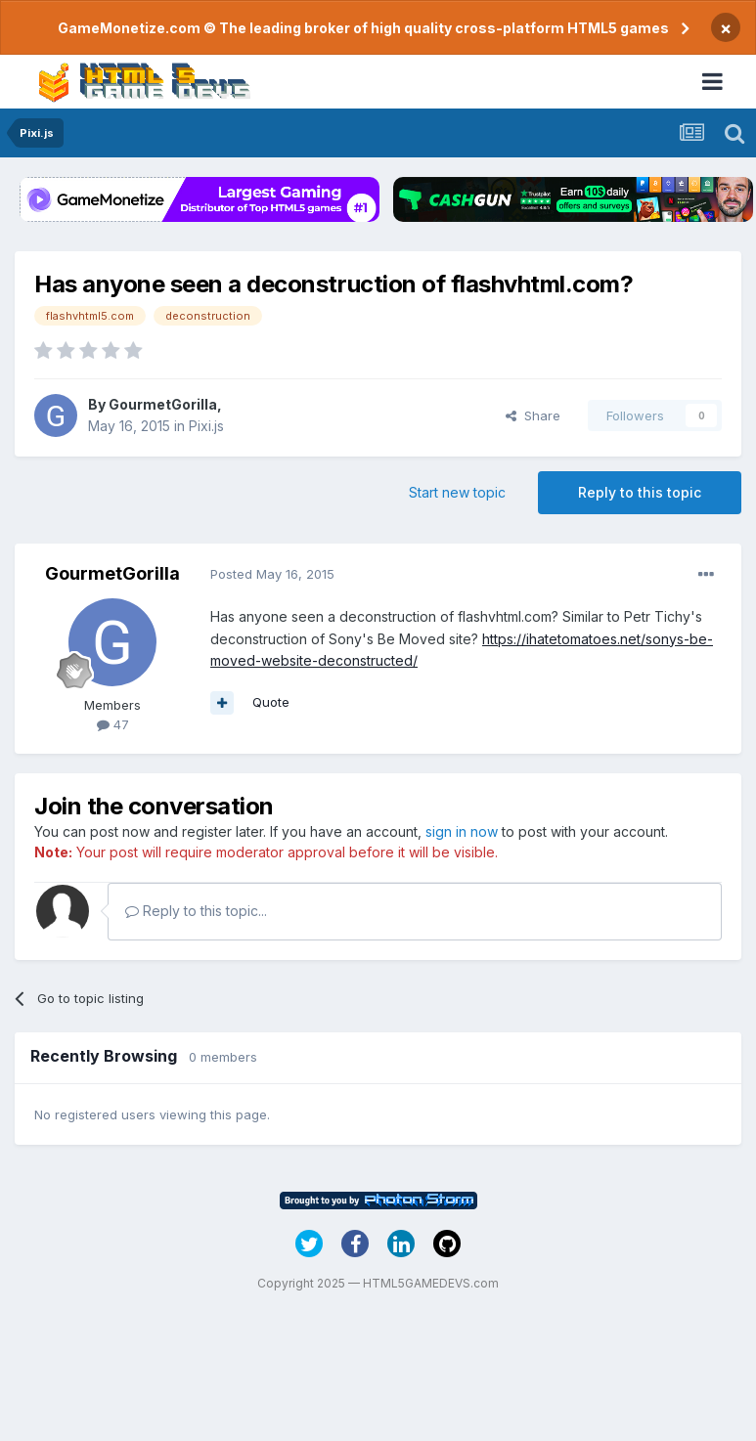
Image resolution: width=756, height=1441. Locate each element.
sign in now (461, 831)
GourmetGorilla (163, 404)
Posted (272, 574)
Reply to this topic (639, 492)
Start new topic (457, 492)
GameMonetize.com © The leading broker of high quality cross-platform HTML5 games (363, 28)
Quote (270, 702)
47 (113, 724)
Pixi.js (206, 425)
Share (533, 415)
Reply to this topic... (196, 910)
